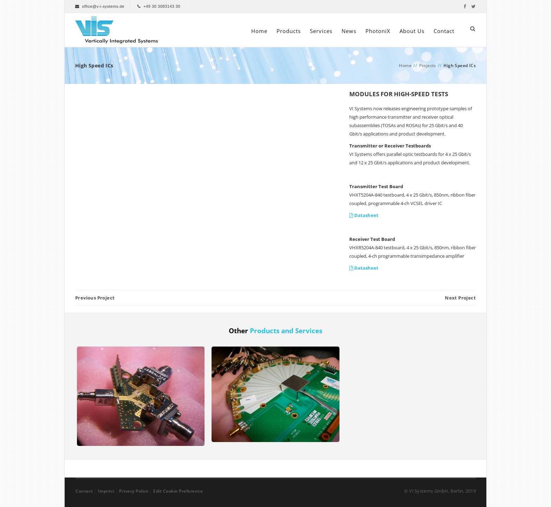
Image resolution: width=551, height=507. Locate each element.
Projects (427, 65)
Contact (444, 30)
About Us (412, 30)
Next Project (460, 298)
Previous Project (95, 298)
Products (289, 30)
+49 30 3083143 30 (161, 6)
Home (259, 30)
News (349, 30)
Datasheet (363, 215)
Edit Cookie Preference (178, 491)
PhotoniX (377, 30)
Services (321, 30)
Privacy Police (133, 491)
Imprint (106, 491)
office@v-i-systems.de (103, 6)
